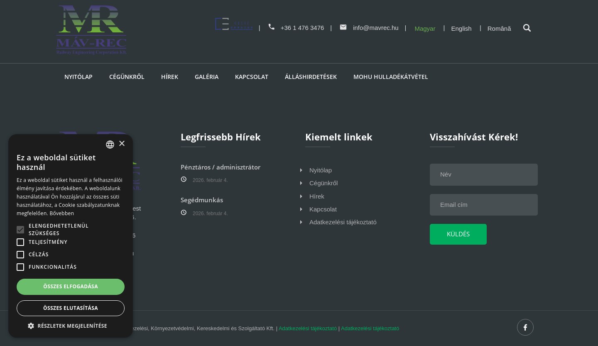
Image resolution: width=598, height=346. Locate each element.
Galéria (206, 77)
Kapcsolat (251, 77)
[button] (71, 325)
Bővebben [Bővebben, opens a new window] (61, 213)
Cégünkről (127, 77)
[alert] (70, 236)
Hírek (169, 77)
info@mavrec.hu (369, 27)
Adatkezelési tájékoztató (343, 222)
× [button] (121, 144)
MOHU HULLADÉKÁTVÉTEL (390, 77)
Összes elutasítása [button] (70, 308)
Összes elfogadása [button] (70, 286)
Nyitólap (78, 77)
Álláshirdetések (311, 77)
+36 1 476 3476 (296, 27)
